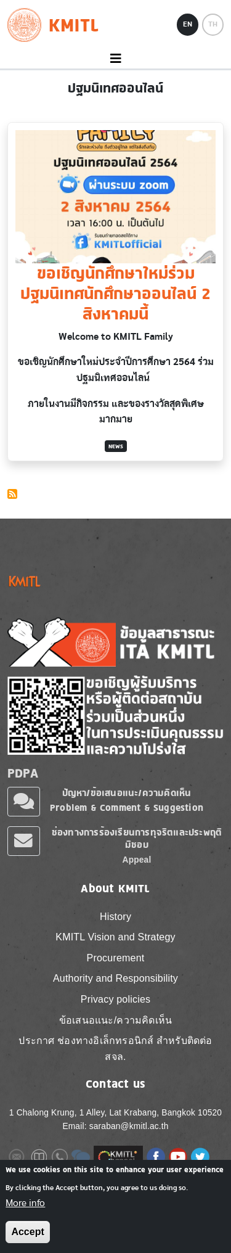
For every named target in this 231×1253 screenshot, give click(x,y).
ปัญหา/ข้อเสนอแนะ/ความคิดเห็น (127, 793)
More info (25, 1210)
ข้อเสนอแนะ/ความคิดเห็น (115, 1020)
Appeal (137, 860)
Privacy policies (115, 999)
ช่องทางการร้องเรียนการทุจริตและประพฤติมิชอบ (137, 838)
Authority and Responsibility (115, 978)
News (115, 446)
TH (212, 24)
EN (187, 24)
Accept (27, 1239)
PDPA (22, 773)
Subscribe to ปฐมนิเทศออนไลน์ (12, 494)
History (115, 916)
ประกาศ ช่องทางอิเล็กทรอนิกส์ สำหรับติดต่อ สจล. (115, 1048)
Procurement (116, 958)
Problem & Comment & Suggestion (126, 807)
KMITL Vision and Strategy (115, 937)
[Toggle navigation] (115, 58)
